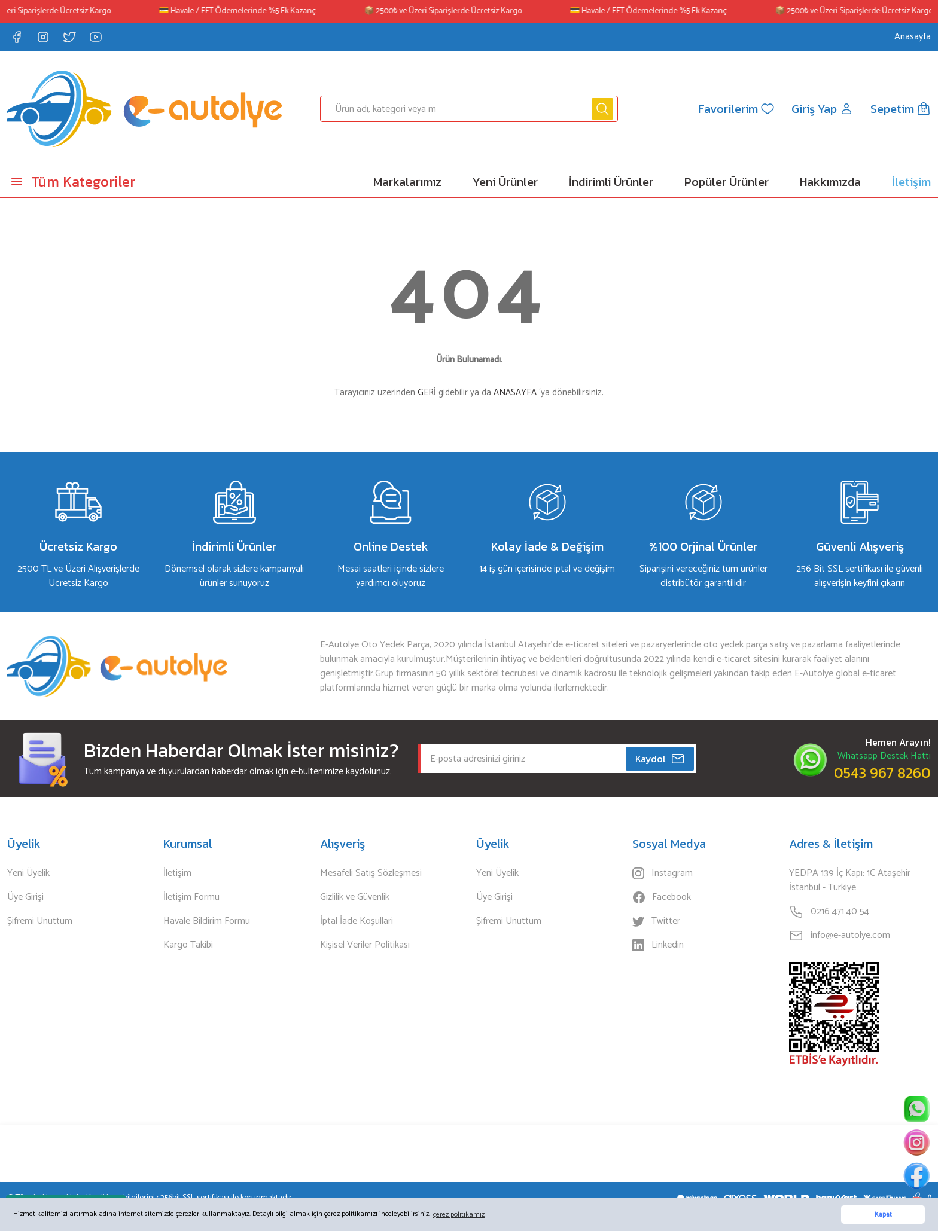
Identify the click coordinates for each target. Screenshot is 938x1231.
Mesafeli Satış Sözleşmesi (371, 873)
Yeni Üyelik (28, 873)
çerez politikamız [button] (459, 1214)
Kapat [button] (883, 1214)
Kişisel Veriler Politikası (365, 945)
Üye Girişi (25, 897)
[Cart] (900, 108)
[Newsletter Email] (557, 758)
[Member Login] (822, 108)
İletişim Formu (191, 897)
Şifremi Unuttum (39, 921)
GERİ (427, 392)
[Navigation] (117, 181)
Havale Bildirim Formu (206, 921)
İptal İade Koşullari (356, 921)
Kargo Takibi (188, 945)
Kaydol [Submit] (660, 759)
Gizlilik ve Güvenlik (354, 897)
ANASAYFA (515, 392)
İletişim (177, 873)
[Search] (469, 109)
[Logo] (144, 109)
